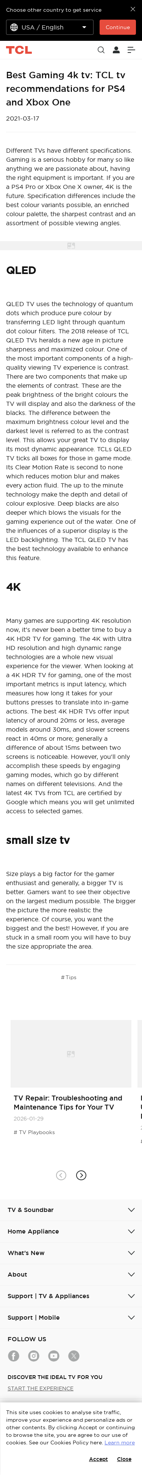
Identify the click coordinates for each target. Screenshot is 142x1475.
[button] (81, 1175)
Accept (98, 1459)
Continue (118, 27)
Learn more (120, 1442)
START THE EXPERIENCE (40, 1388)
